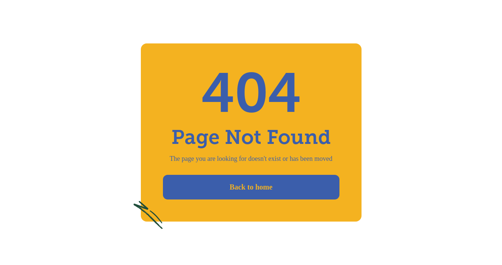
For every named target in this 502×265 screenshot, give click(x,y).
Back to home (251, 187)
